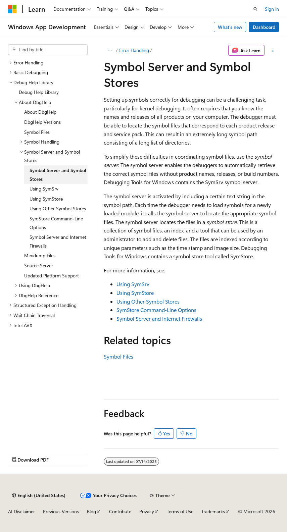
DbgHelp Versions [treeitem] (42, 122)
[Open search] (255, 9)
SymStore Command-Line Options (156, 309)
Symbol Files (118, 356)
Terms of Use (180, 511)
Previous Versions (61, 511)
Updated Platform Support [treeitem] (51, 275)
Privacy (146, 511)
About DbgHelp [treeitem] (40, 112)
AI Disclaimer (21, 511)
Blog (91, 511)
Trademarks (213, 511)
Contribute (120, 511)
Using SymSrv (132, 283)
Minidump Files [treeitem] (39, 255)
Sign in (272, 9)
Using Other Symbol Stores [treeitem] (58, 208)
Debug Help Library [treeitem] (39, 92)
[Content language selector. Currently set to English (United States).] (38, 495)
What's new (230, 27)
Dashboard (264, 27)
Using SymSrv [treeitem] (44, 188)
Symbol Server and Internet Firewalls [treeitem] (58, 241)
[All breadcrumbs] (109, 50)
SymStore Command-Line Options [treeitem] (56, 222)
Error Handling (134, 50)
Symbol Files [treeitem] (37, 132)
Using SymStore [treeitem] (46, 199)
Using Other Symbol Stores (148, 301)
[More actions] (273, 50)
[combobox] (48, 49)
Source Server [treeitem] (38, 265)
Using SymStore (135, 292)
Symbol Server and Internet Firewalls (159, 318)
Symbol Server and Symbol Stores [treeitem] (58, 174)
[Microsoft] (12, 9)
